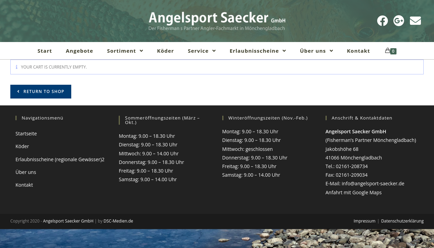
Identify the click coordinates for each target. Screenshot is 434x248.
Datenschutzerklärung (402, 221)
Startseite (26, 133)
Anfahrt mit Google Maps (354, 192)
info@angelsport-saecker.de (373, 183)
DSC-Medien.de (118, 221)
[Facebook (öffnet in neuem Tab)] (382, 20)
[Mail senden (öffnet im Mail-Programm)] (415, 20)
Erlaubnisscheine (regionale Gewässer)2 (60, 159)
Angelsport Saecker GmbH (68, 221)
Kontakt (24, 185)
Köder (22, 146)
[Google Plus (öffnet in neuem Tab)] (399, 20)
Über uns (25, 172)
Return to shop (43, 91)
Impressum (364, 221)
